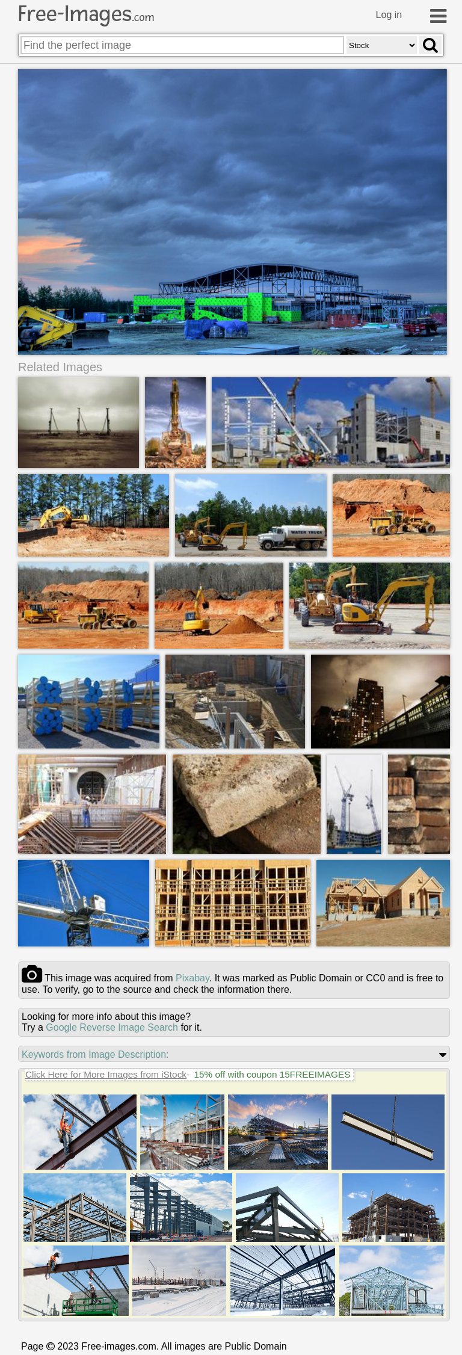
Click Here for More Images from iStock (105, 1074)
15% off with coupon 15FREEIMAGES (272, 1074)
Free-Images (86, 14)
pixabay (192, 978)
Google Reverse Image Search (112, 1027)
